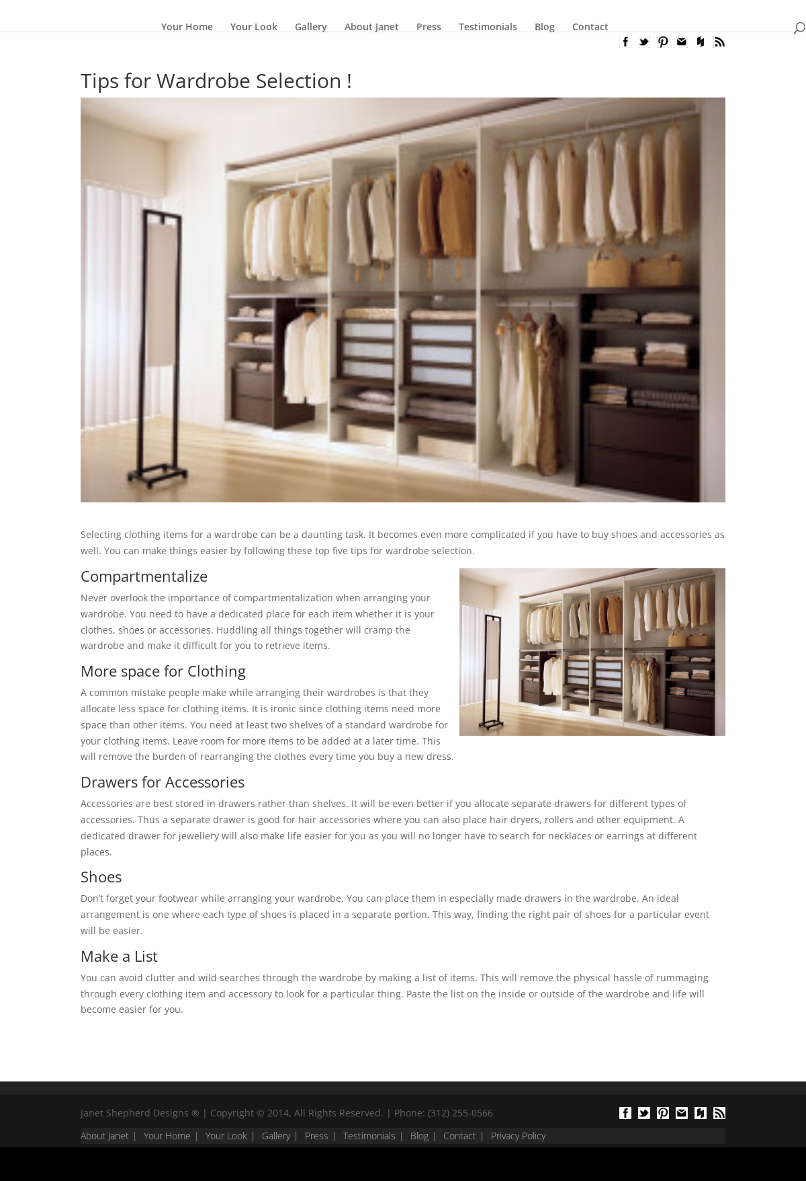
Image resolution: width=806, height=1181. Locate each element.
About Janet (372, 27)
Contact (590, 27)
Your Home (187, 27)
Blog (545, 27)
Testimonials (488, 27)
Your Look (253, 27)
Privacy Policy (518, 1135)
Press (428, 27)
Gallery (311, 27)
